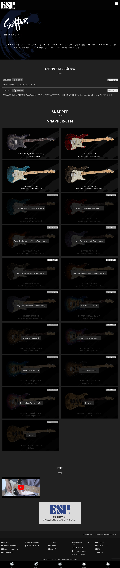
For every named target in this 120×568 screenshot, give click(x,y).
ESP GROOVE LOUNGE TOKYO (80, 543)
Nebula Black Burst (31, 338)
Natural (89, 403)
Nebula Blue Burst (89, 305)
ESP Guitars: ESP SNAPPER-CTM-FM (20, 84)
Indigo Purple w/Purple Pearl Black (89, 241)
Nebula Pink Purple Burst (89, 338)
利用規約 (100, 552)
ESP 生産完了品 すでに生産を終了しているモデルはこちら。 (60, 513)
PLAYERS (53, 542)
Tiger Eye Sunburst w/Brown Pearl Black (31, 241)
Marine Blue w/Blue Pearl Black (31, 208)
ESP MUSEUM (78, 548)
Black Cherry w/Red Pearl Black (89, 208)
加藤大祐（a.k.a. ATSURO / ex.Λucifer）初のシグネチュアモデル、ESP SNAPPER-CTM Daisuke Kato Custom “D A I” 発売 (57, 94)
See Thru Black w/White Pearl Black (31, 273)
